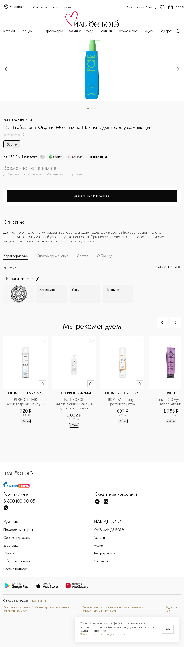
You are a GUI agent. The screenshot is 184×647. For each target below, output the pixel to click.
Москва (12, 7)
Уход (90, 31)
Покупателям (61, 7)
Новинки (105, 31)
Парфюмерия (53, 31)
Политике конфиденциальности (102, 634)
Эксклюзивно (127, 31)
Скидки (148, 31)
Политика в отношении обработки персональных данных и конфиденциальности (37, 609)
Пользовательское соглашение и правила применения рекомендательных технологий (113, 609)
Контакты (101, 561)
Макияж (75, 31)
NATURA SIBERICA (18, 120)
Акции (98, 546)
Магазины (39, 7)
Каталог (9, 31)
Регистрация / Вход (141, 7)
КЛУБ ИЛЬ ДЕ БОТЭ (109, 530)
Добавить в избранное (92, 196)
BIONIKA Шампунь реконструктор (123, 402)
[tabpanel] (92, 267)
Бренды (26, 31)
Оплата (9, 553)
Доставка (10, 546)
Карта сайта (39, 601)
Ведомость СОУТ (171, 609)
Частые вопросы (16, 569)
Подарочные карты (18, 530)
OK (168, 629)
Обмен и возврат (16, 561)
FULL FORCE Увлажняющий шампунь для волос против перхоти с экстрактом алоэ (74, 404)
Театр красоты (105, 553)
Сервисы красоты (16, 538)
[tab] (15, 257)
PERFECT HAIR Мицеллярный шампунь (25, 402)
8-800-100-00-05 (19, 501)
